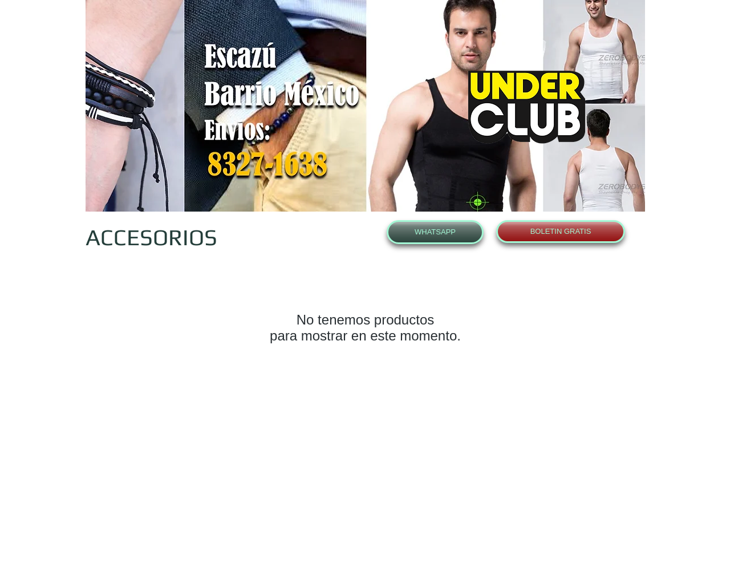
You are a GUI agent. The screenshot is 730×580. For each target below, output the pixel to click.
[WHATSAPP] (435, 232)
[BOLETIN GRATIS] (560, 231)
